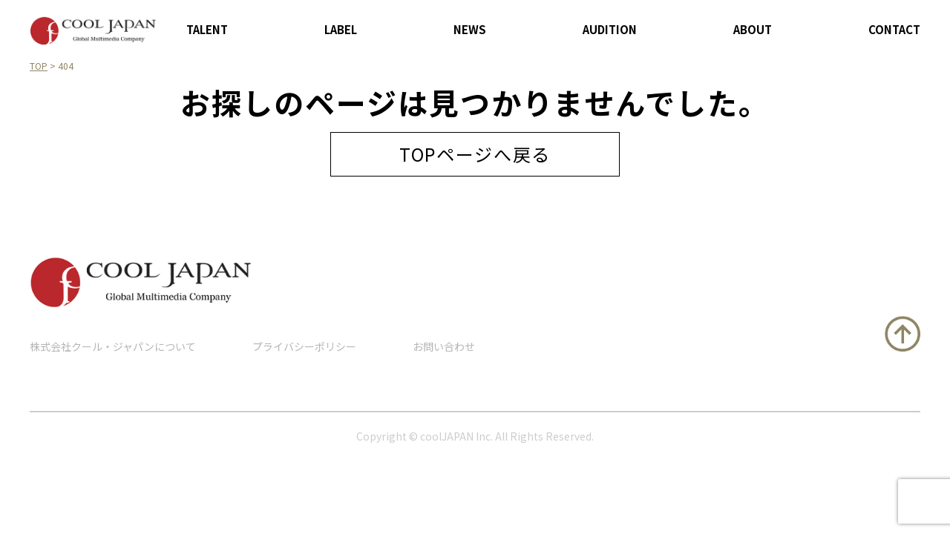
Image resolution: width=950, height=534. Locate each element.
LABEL (340, 29)
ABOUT (752, 29)
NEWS (469, 29)
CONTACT (894, 29)
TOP (39, 65)
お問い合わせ (444, 346)
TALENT (207, 29)
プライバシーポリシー (304, 346)
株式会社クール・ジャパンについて (113, 346)
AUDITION (610, 29)
